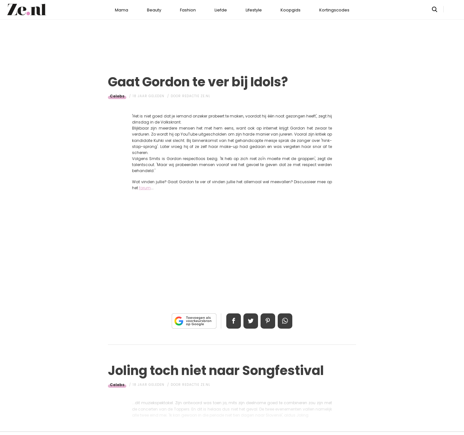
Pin (268, 321)
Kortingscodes (334, 10)
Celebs (117, 96)
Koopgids (291, 10)
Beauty (154, 10)
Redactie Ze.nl (196, 96)
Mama (121, 10)
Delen (232, 321)
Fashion (188, 10)
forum (145, 188)
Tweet (250, 321)
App (286, 321)
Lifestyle (254, 10)
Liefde (221, 10)
